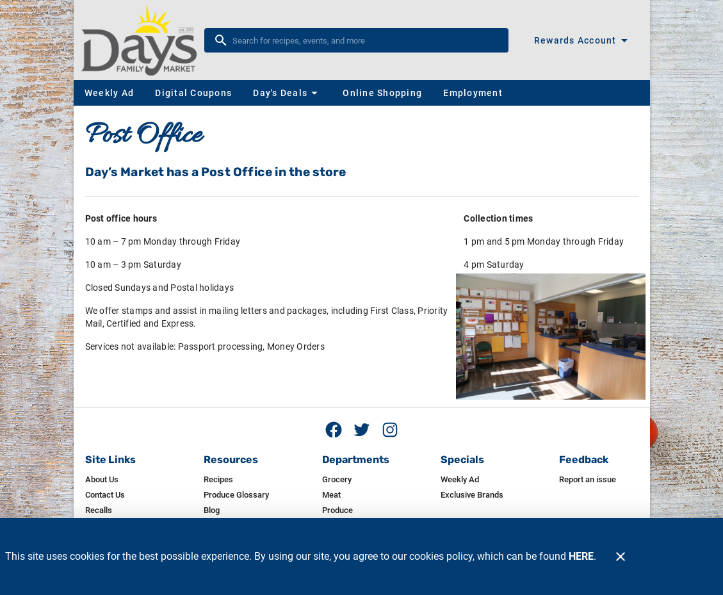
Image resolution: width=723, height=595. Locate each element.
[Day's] (142, 40)
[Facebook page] (334, 430)
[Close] (620, 556)
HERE (581, 556)
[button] (287, 93)
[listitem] (101, 479)
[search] (365, 40)
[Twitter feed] (362, 430)
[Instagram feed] (390, 430)
